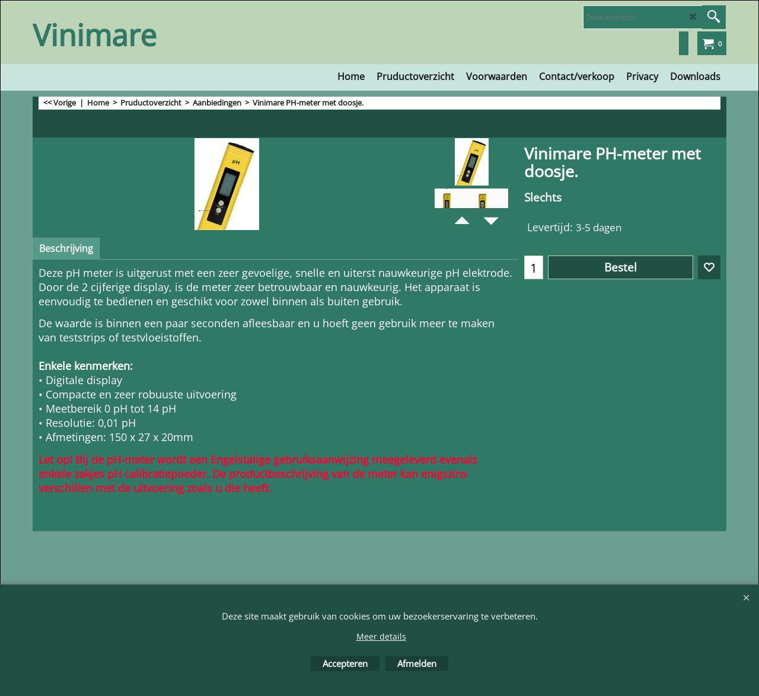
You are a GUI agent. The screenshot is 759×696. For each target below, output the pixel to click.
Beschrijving (66, 248)
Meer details (381, 636)
